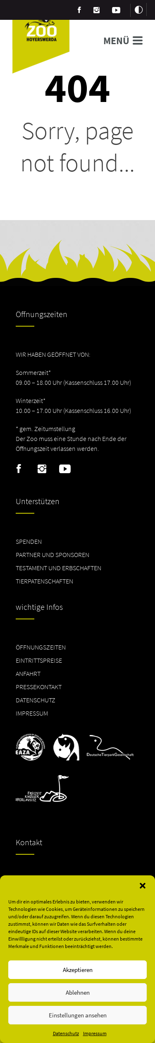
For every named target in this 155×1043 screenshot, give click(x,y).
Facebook (19, 469)
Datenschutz (66, 1033)
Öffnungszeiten (41, 647)
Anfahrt (28, 673)
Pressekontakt (39, 687)
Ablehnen (78, 992)
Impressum (95, 1033)
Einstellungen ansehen (78, 1015)
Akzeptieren (78, 970)
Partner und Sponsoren (52, 554)
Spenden (29, 541)
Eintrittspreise (39, 660)
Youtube (65, 469)
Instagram (42, 469)
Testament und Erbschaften (58, 568)
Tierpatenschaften (44, 581)
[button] (142, 886)
